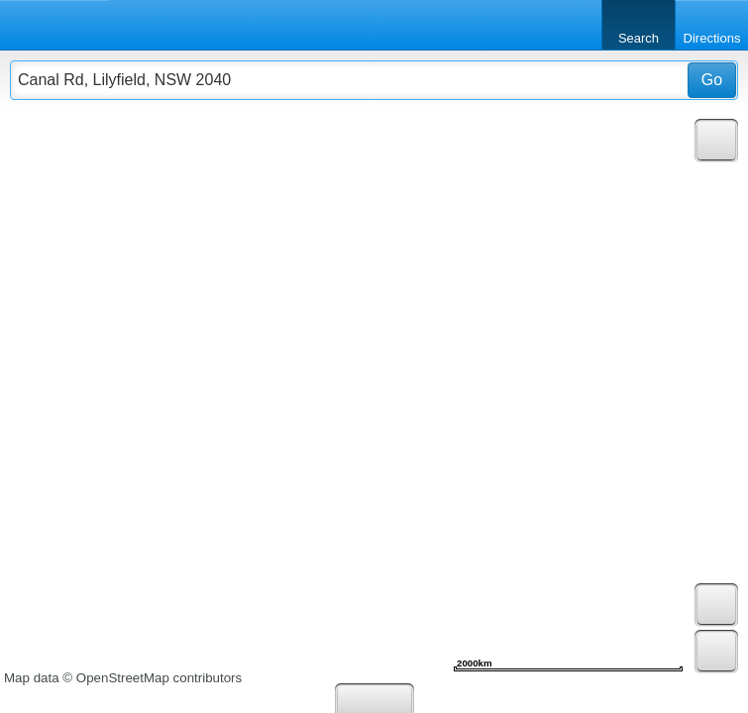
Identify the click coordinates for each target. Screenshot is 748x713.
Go (711, 79)
